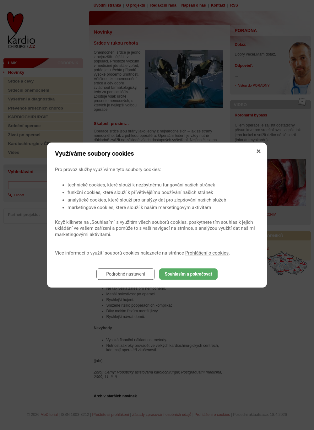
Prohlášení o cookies (207, 253)
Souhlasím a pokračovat (188, 274)
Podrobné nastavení (125, 274)
